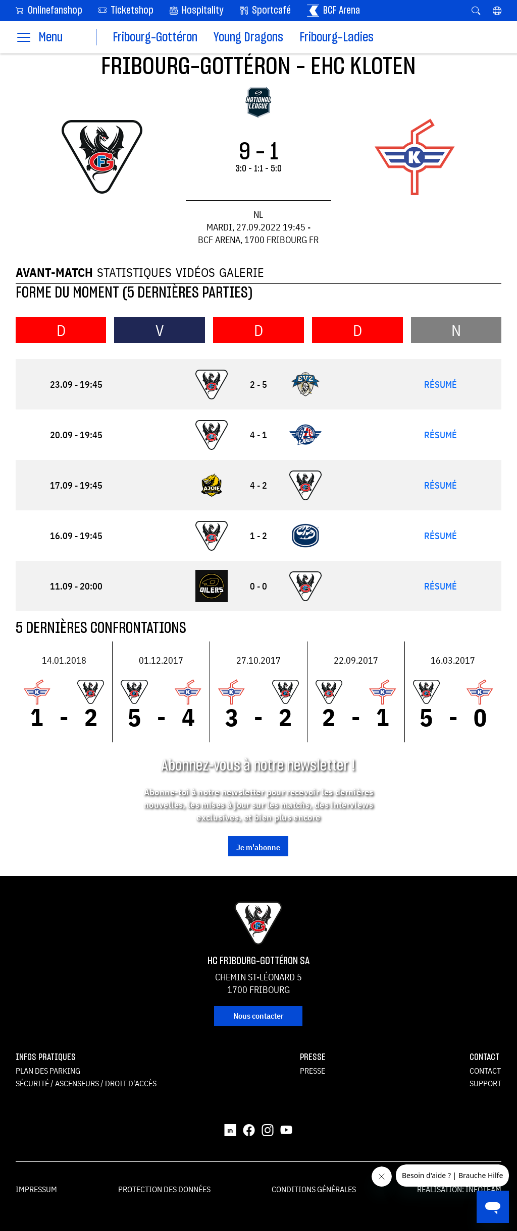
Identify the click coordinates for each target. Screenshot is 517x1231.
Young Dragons (248, 37)
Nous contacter (258, 1016)
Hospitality (197, 11)
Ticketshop (125, 10)
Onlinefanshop (49, 10)
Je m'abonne (258, 847)
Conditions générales (314, 1189)
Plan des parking (48, 1071)
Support (485, 1083)
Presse (312, 1071)
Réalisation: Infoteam (459, 1189)
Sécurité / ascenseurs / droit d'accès (86, 1083)
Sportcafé (265, 11)
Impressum (36, 1189)
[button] (497, 10)
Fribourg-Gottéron (155, 37)
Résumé (440, 384)
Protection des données (164, 1189)
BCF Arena (333, 11)
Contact (485, 1071)
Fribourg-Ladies (336, 37)
